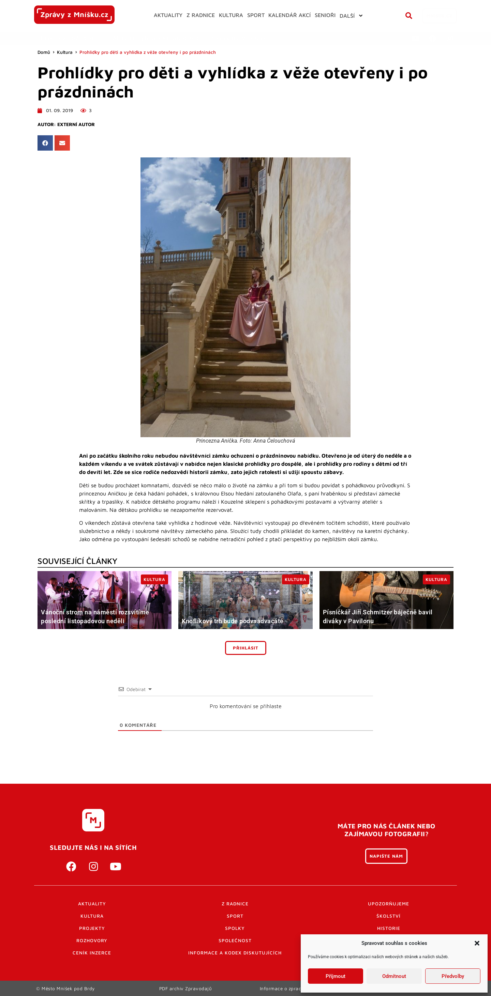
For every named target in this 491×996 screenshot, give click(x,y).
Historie (388, 928)
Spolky (235, 928)
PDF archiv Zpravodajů (185, 988)
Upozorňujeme (388, 903)
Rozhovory (91, 940)
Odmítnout (394, 976)
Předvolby (453, 976)
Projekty (92, 928)
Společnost (235, 940)
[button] (477, 943)
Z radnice (235, 903)
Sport (235, 916)
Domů (44, 52)
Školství (388, 916)
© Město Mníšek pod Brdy (65, 988)
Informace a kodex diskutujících (235, 952)
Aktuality (92, 903)
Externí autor (76, 124)
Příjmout (335, 976)
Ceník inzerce (92, 952)
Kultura (65, 52)
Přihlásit (245, 647)
